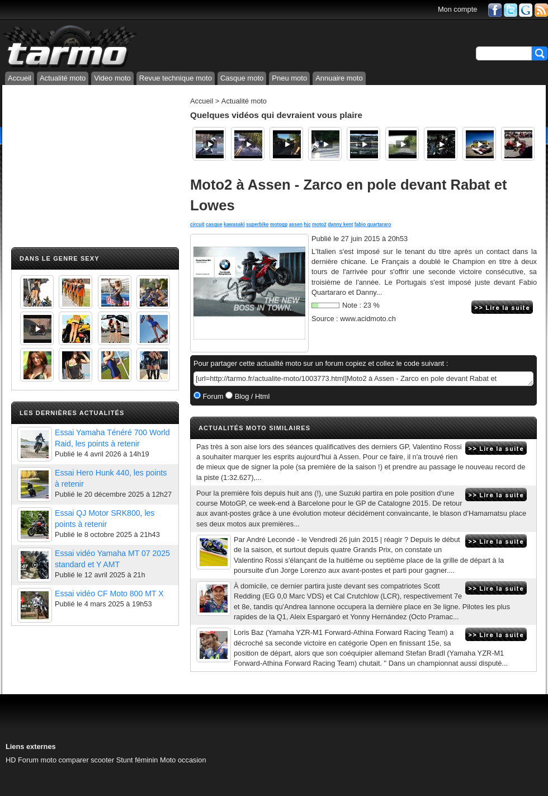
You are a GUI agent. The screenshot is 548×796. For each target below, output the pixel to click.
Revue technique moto (175, 78)
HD (11, 760)
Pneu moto (289, 78)
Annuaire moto (339, 78)
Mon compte (457, 9)
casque (214, 224)
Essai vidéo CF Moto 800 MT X (109, 593)
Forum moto (37, 760)
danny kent (340, 224)
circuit (197, 224)
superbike (257, 224)
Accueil (19, 78)
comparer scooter (87, 760)
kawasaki (234, 224)
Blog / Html (251, 396)
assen (296, 224)
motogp (278, 224)
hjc (307, 224)
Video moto (112, 78)
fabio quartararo (373, 224)
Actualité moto (63, 78)
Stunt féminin (137, 760)
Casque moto (241, 78)
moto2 (319, 224)
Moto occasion (183, 760)
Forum (212, 396)
